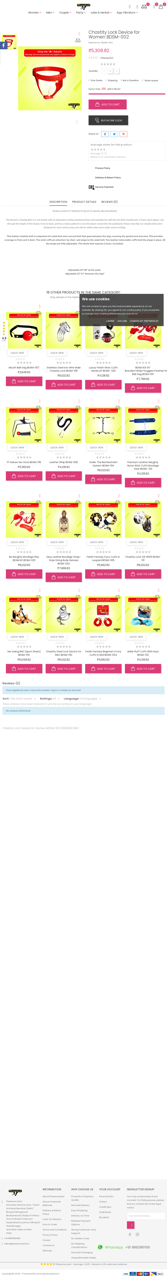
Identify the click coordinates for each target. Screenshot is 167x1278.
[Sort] (23, 699)
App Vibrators (128, 13)
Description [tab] (58, 202)
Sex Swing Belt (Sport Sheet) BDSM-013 (24, 653)
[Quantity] (104, 71)
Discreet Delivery (80, 1205)
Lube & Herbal (102, 13)
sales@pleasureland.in (16, 1243)
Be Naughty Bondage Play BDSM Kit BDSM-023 (24, 558)
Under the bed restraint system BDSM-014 (103, 464)
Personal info (106, 1196)
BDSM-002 (107, 42)
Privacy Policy (50, 1235)
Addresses (105, 1212)
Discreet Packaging (82, 1252)
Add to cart (107, 104)
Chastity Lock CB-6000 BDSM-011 (143, 558)
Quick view (17, 353)
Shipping (112, 80)
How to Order (50, 1224)
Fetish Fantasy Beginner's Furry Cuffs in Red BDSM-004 (103, 653)
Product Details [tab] (84, 202)
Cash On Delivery (52, 1219)
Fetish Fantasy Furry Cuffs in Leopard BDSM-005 (103, 558)
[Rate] (57, 699)
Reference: (95, 42)
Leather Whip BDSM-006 (63, 462)
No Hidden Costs (80, 1238)
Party (81, 13)
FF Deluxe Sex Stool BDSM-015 (24, 462)
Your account (110, 1189)
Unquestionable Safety (83, 1257)
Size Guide (96, 80)
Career (47, 1240)
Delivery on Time (80, 1215)
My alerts (104, 1217)
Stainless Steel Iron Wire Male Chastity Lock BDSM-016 (64, 369)
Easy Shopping (79, 1210)
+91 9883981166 (12, 1238)
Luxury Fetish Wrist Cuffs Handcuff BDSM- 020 (103, 369)
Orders (103, 1201)
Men (50, 13)
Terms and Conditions (55, 1229)
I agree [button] (110, 321)
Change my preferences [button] (144, 321)
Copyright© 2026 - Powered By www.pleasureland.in (30, 1273)
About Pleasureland (53, 1196)
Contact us (48, 1245)
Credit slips (105, 1206)
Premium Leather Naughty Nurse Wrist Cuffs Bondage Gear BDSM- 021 (143, 466)
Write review (151, 80)
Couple (65, 13)
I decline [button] (122, 321)
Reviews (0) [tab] (109, 202)
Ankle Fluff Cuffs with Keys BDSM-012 (143, 653)
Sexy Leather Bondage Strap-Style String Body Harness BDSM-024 (63, 560)
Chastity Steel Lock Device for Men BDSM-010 (63, 653)
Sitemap (47, 1250)
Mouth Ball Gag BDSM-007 (24, 367)
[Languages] (91, 699)
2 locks (107, 243)
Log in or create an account (66, 690)
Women (35, 13)
